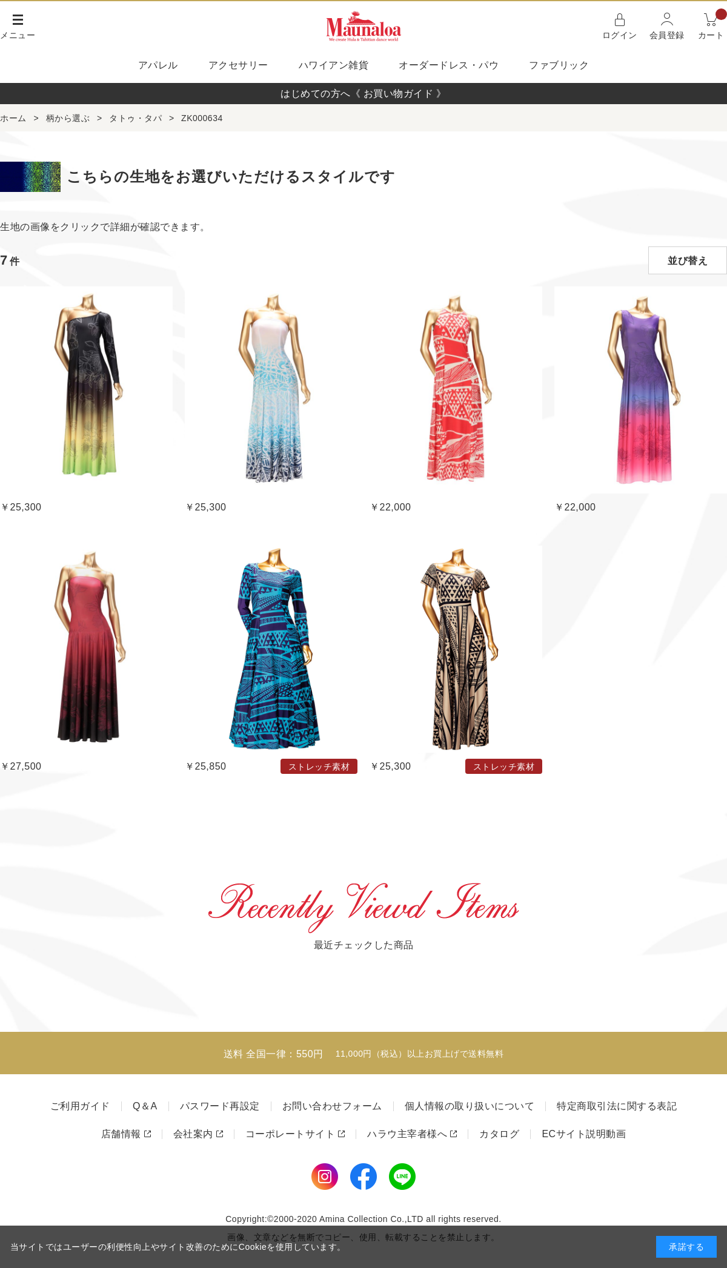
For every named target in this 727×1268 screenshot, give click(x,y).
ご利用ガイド (80, 1106)
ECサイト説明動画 (584, 1134)
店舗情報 (121, 1134)
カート (713, 25)
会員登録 (667, 35)
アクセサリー (238, 65)
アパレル (158, 65)
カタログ (499, 1134)
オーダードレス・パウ (449, 65)
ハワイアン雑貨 (334, 65)
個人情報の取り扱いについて (470, 1106)
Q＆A (145, 1106)
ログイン (619, 35)
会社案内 (193, 1134)
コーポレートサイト (290, 1134)
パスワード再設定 (220, 1106)
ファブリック (559, 65)
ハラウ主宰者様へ (407, 1134)
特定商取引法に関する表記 (617, 1106)
